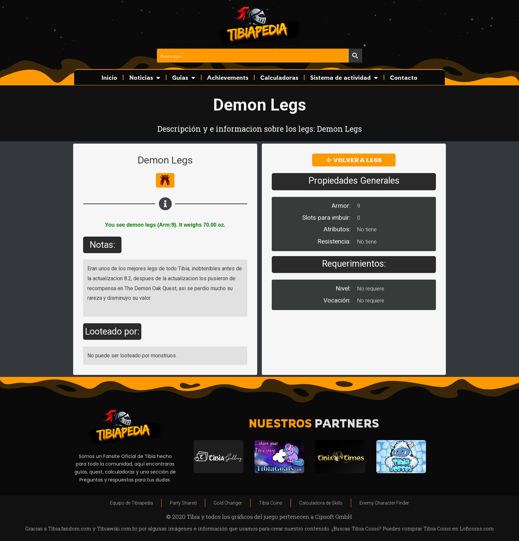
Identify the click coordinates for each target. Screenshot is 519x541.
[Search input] (253, 55)
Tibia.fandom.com (69, 528)
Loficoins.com (477, 528)
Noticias (144, 77)
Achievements (227, 77)
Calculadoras (279, 77)
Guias (183, 77)
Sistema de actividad (344, 77)
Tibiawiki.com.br (117, 528)
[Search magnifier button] (355, 56)
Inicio (109, 77)
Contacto (403, 77)
